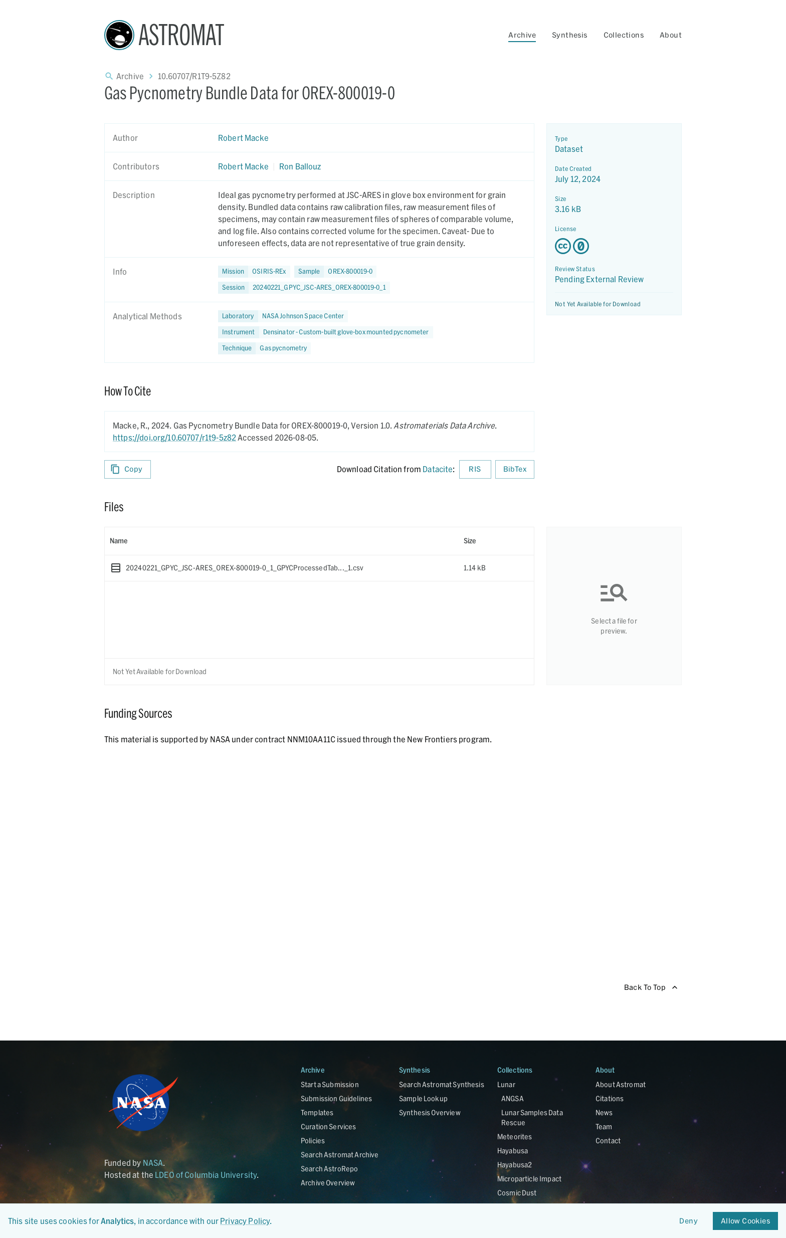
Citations (610, 1098)
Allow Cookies (745, 1221)
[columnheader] (282, 541)
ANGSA (512, 1098)
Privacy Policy (245, 1220)
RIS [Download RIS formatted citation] (475, 469)
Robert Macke (243, 137)
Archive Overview (328, 1182)
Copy (127, 469)
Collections (624, 35)
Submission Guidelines (336, 1098)
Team (604, 1126)
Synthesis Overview (430, 1112)
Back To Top (651, 987)
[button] (335, 272)
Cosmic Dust (517, 1192)
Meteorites (514, 1136)
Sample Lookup (423, 1098)
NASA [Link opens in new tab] (153, 1162)
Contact (608, 1140)
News (604, 1112)
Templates (317, 1112)
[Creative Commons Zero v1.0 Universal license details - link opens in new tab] (614, 246)
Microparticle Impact (529, 1178)
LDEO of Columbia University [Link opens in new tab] (206, 1174)
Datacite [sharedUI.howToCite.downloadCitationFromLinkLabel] (438, 469)
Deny (689, 1221)
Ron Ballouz (300, 166)
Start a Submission (330, 1084)
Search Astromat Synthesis (441, 1084)
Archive (522, 35)
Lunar (506, 1084)
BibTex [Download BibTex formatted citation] (515, 469)
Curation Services (328, 1126)
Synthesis (569, 35)
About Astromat (621, 1084)
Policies (313, 1140)
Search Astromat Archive (339, 1154)
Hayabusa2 (514, 1164)
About (671, 35)
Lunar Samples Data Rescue (532, 1117)
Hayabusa (512, 1150)
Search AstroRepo (329, 1168)
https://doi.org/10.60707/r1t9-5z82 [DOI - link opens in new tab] (174, 437)
